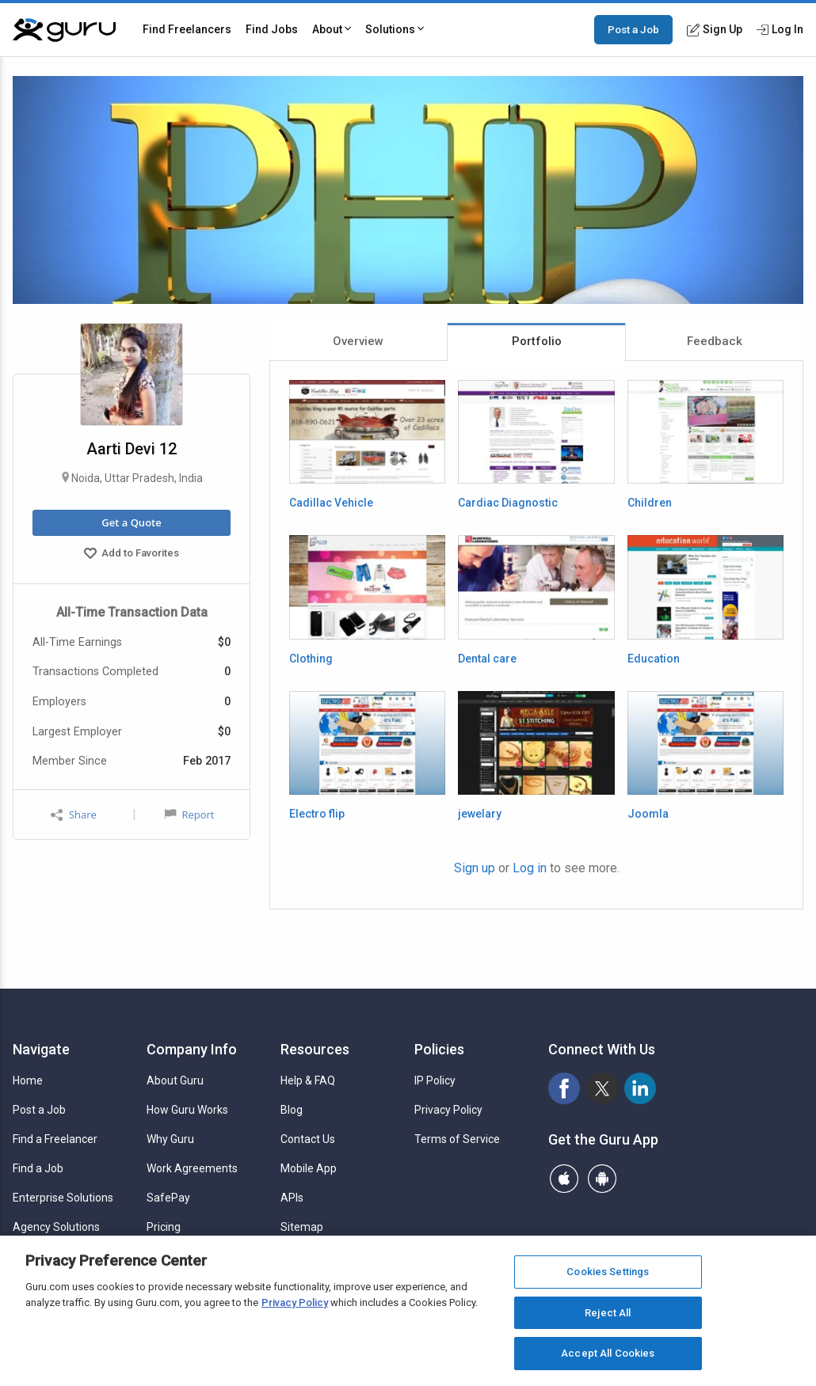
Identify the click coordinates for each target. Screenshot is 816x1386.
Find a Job (38, 1168)
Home (28, 1080)
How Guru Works (187, 1109)
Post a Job (633, 29)
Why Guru (170, 1139)
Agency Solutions (56, 1227)
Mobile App (308, 1168)
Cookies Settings (607, 1272)
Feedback (714, 341)
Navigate (41, 1049)
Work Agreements (192, 1168)
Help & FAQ (307, 1080)
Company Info (192, 1049)
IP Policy (435, 1080)
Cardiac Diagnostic (508, 502)
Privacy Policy (448, 1109)
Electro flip (317, 813)
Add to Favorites (131, 554)
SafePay (168, 1197)
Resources (314, 1049)
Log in (530, 867)
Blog (291, 1109)
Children (649, 502)
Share (74, 814)
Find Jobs (272, 29)
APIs (291, 1197)
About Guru (175, 1080)
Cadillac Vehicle (331, 502)
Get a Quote (131, 522)
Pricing (164, 1227)
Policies (439, 1049)
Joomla (648, 813)
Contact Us (307, 1139)
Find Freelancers (187, 29)
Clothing (311, 658)
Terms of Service (457, 1139)
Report (189, 814)
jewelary (479, 813)
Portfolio (537, 341)
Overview (358, 341)
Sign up (474, 867)
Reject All (608, 1314)
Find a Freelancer (55, 1139)
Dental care (487, 658)
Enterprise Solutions (63, 1197)
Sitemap (301, 1227)
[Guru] (64, 30)
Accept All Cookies (607, 1354)
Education (653, 658)
